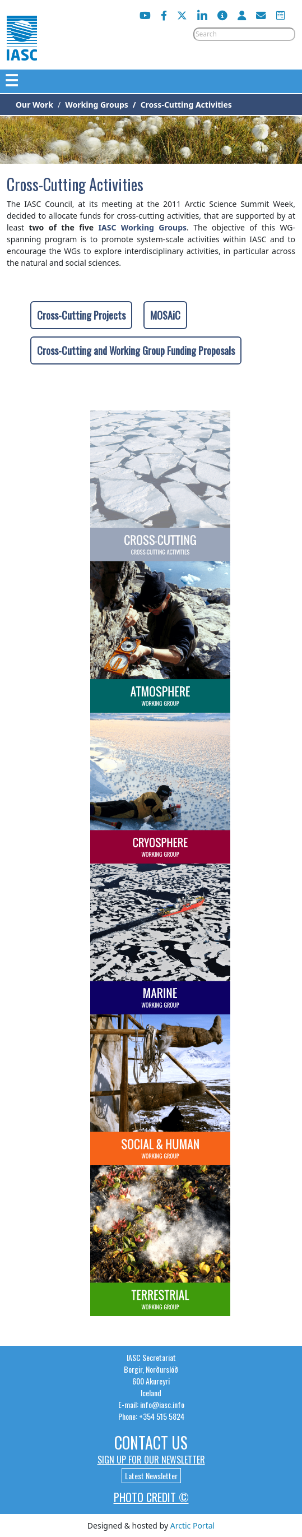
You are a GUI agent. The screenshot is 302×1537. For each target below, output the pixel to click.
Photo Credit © (151, 1497)
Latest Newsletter (151, 1475)
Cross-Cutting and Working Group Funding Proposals (136, 350)
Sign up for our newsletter (151, 1459)
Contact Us (151, 1442)
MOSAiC (165, 315)
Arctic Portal (192, 1525)
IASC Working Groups (143, 227)
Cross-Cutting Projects (81, 315)
